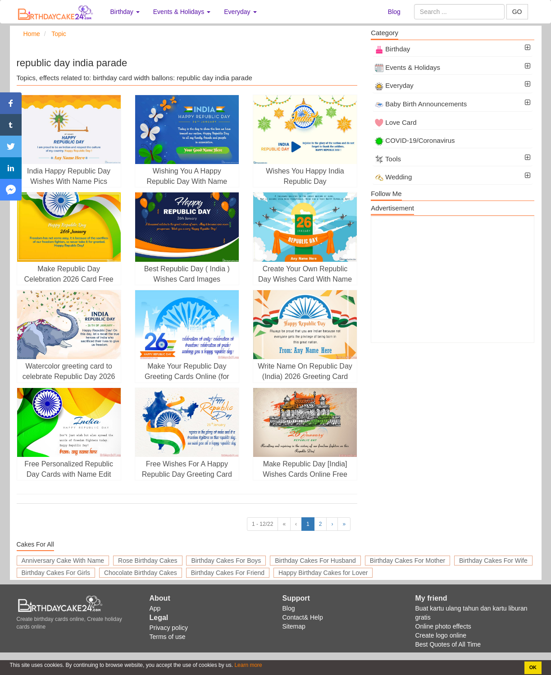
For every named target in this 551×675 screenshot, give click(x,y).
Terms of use (168, 636)
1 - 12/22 (262, 524)
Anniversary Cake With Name (63, 560)
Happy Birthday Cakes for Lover (323, 572)
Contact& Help (302, 617)
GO (517, 11)
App (155, 608)
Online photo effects (443, 626)
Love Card (395, 122)
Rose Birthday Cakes (148, 560)
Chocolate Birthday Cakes (140, 572)
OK (533, 667)
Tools (388, 159)
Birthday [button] (125, 11)
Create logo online (441, 635)
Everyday (394, 85)
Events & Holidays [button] (182, 11)
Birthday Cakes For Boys (226, 560)
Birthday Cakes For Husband (315, 560)
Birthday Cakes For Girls (56, 572)
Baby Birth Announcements (421, 104)
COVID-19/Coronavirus (415, 140)
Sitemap (293, 626)
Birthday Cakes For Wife (493, 560)
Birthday (392, 49)
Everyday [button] (240, 11)
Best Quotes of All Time (448, 644)
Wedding (393, 177)
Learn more (247, 665)
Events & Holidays (407, 67)
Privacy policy (169, 627)
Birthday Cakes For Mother (407, 560)
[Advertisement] (452, 279)
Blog (394, 11)
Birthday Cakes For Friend (227, 572)
